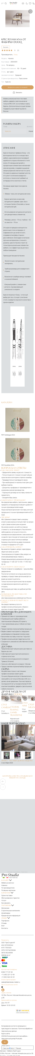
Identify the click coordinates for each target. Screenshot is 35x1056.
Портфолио (5, 921)
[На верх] (4, 1042)
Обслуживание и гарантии (10, 898)
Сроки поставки (6, 895)
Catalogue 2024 (9, 435)
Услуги (3, 900)
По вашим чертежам (8, 890)
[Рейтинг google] (23, 1013)
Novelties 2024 (9, 465)
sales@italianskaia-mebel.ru (14, 557)
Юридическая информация (10, 916)
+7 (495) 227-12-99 (7, 975)
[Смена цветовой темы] (26, 3)
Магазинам (5, 908)
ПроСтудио (17, 1051)
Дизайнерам (5, 913)
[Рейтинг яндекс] (8, 1011)
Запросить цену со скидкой (17, 87)
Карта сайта (5, 1034)
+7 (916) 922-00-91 (8, 977)
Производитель (9, 55)
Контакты (4, 928)
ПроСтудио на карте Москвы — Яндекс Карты (17, 872)
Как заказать (5, 903)
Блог (3, 926)
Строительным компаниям (10, 911)
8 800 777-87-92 (7, 972)
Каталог (2, 3)
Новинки (4, 885)
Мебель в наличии (7, 883)
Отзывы (4, 923)
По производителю (7, 888)
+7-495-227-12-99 (16, 562)
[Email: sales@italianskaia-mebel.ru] (22, 3)
